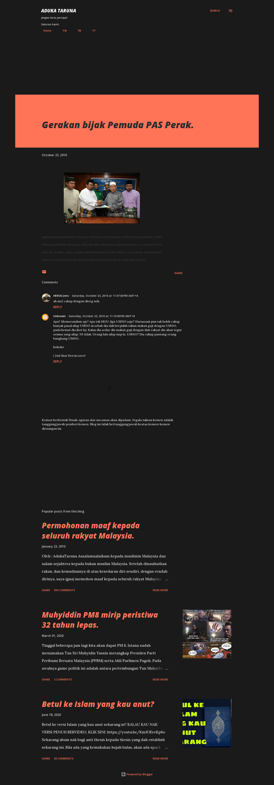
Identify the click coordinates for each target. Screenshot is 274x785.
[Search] (215, 10)
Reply (57, 307)
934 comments (64, 590)
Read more (160, 590)
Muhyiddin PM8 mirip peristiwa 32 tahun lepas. (100, 619)
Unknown (59, 316)
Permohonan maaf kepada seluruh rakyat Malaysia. (91, 530)
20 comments (63, 758)
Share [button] (178, 273)
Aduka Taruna (58, 10)
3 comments (63, 679)
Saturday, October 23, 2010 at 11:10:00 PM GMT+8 (102, 316)
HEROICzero (61, 295)
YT (91, 30)
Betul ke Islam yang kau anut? (98, 704)
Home (45, 30)
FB (77, 30)
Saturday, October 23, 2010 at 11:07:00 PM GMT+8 (105, 295)
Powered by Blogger (137, 774)
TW (62, 30)
